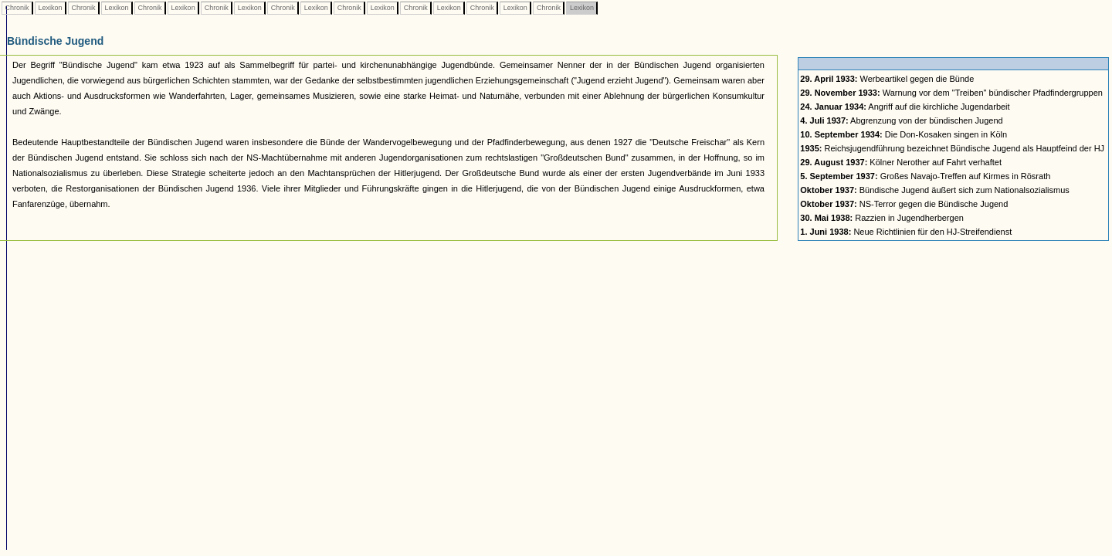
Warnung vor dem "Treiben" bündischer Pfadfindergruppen (951, 92)
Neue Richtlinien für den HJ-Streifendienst (906, 231)
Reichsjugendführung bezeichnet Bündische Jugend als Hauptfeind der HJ (952, 148)
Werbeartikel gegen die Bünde (887, 78)
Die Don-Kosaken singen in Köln (903, 134)
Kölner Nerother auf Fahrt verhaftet (901, 162)
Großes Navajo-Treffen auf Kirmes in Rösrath (925, 176)
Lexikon (50, 8)
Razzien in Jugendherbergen (882, 217)
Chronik (17, 8)
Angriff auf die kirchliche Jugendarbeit (904, 106)
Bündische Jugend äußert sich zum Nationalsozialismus (935, 190)
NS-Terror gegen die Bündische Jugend (904, 203)
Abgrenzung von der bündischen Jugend (901, 120)
